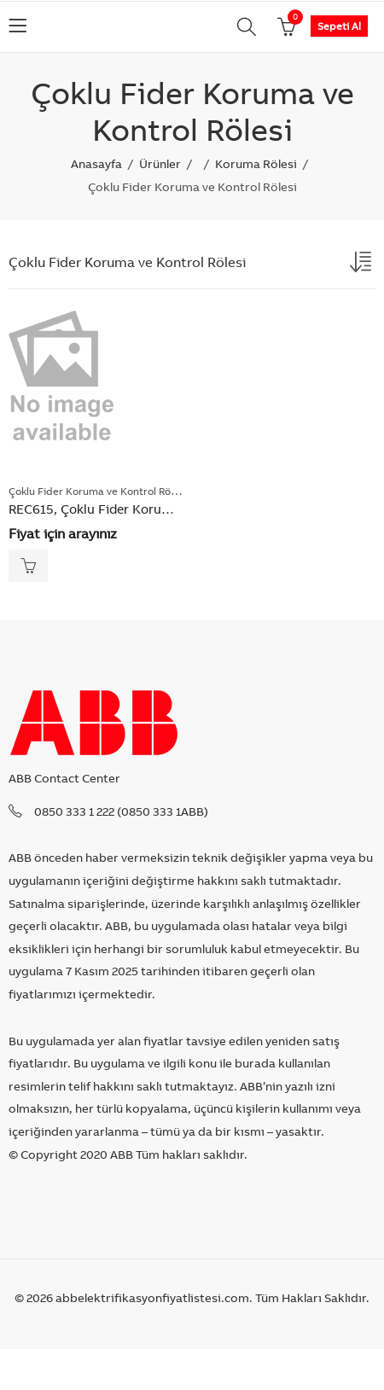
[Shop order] (362, 265)
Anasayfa (96, 164)
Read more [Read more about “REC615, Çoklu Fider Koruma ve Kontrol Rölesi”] (28, 566)
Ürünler (160, 164)
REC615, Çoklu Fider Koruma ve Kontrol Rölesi (147, 509)
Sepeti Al (339, 26)
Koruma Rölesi (256, 164)
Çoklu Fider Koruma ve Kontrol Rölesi (98, 491)
